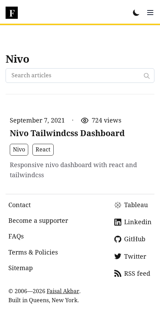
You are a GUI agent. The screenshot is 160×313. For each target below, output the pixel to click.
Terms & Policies (33, 252)
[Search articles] (80, 75)
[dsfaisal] (12, 13)
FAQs (16, 236)
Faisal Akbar (63, 291)
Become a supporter (38, 220)
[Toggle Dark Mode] (136, 12)
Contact (19, 205)
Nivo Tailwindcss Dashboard (67, 133)
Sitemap (20, 268)
